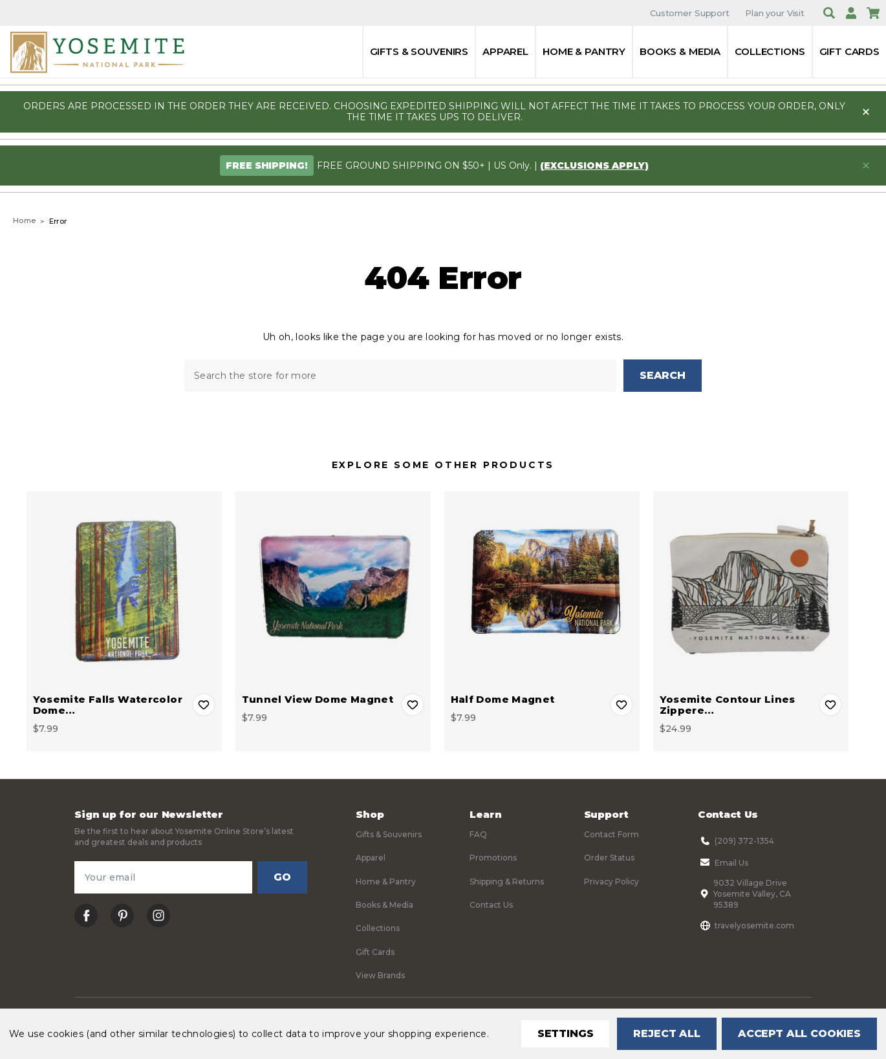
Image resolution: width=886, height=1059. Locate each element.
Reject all (666, 1033)
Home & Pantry (584, 51)
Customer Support (689, 13)
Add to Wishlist (203, 704)
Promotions (493, 857)
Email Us (723, 862)
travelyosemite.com (746, 925)
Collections (770, 51)
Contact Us (491, 905)
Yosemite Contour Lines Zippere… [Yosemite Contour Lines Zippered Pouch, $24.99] (727, 705)
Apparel (505, 51)
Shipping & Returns (507, 881)
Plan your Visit (775, 13)
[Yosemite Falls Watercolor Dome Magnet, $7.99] (124, 589)
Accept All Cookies (799, 1033)
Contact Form (611, 834)
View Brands (380, 975)
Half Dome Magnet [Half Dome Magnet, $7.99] (503, 699)
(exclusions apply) (594, 165)
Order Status (609, 857)
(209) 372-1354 (736, 840)
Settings (565, 1033)
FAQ (478, 834)
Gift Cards (849, 51)
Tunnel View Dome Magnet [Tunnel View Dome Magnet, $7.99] (318, 699)
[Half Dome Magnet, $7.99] (542, 589)
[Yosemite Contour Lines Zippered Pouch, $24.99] (751, 589)
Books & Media (680, 51)
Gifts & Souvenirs (419, 51)
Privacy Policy (611, 881)
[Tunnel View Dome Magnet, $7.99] (333, 589)
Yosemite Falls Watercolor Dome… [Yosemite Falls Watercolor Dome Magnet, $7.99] (107, 705)
